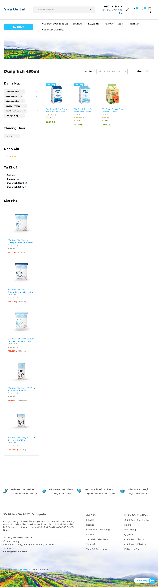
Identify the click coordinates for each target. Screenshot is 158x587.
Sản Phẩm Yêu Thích (97, 539)
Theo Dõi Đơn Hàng (96, 549)
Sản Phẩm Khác (15, 91)
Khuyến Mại (93, 24)
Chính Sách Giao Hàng (53, 30)
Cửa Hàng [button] (79, 23)
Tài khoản (91, 544)
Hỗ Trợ (127, 525)
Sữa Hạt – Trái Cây (16, 106)
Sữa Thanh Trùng (16, 111)
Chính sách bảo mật (134, 539)
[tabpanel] (79, 46)
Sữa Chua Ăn (14, 96)
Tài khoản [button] (136, 23)
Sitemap (90, 534)
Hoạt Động (130, 529)
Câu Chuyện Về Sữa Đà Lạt (55, 24)
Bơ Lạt (10, 175)
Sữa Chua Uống (14, 101)
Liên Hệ (121, 24)
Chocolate (12, 179)
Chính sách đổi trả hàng (136, 544)
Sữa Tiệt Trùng (15, 116)
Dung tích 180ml (15, 187)
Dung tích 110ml (15, 183)
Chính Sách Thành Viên (136, 520)
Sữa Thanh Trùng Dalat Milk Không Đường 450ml (84, 112)
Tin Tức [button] (109, 23)
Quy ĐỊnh (129, 534)
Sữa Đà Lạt (25, 569)
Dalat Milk (12, 136)
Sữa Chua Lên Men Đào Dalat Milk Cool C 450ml (112, 112)
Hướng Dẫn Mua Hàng (136, 515)
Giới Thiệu (91, 515)
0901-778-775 (113, 6)
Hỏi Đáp (90, 525)
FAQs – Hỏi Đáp (132, 549)
